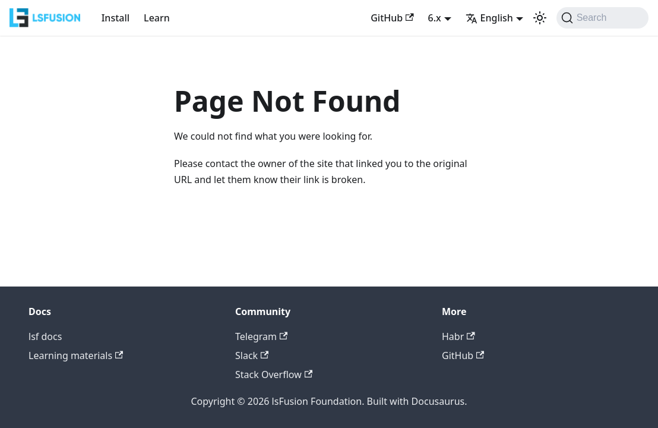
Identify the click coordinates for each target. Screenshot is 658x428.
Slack (251, 355)
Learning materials (76, 355)
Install (115, 17)
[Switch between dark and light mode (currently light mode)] (539, 17)
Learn (157, 17)
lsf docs (45, 336)
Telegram (261, 336)
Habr (458, 336)
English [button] (489, 17)
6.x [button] (434, 17)
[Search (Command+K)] (602, 18)
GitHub (392, 17)
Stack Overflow (273, 374)
